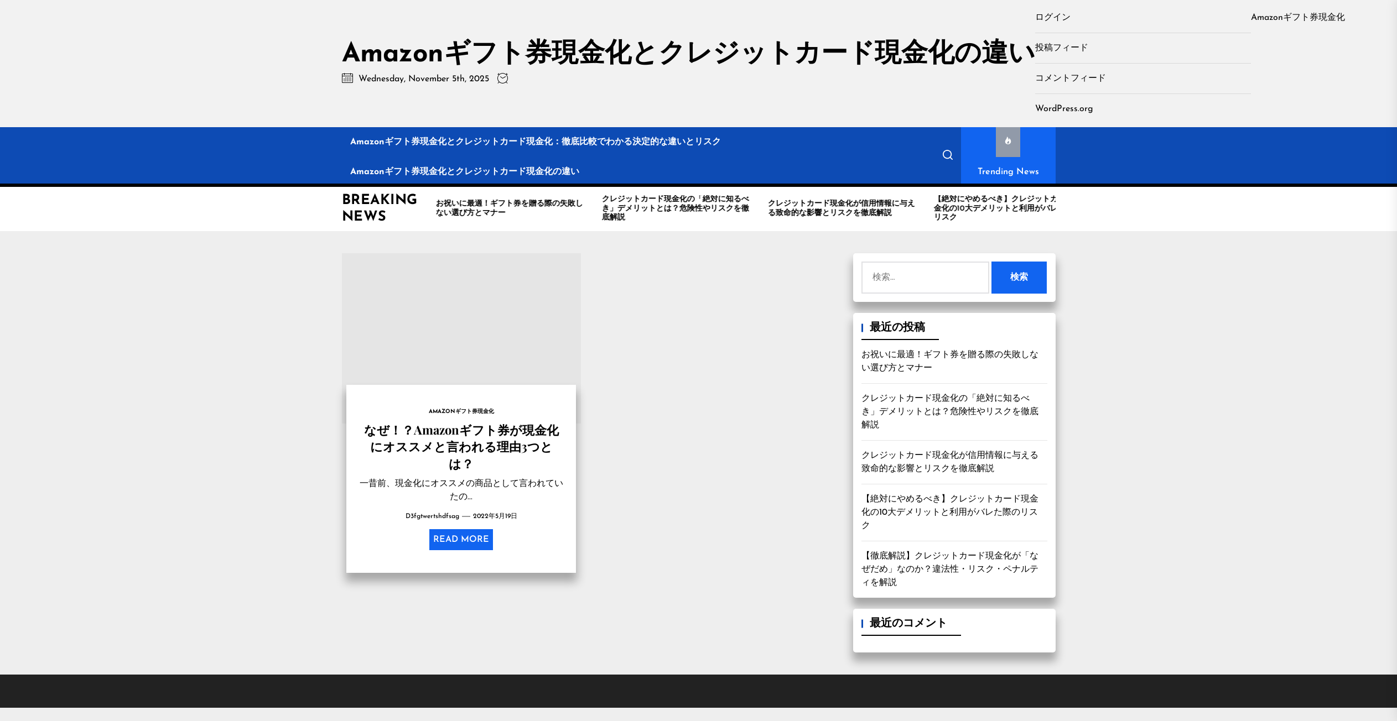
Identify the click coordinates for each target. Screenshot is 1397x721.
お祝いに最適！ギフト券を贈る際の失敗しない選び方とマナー (949, 362)
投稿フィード (1061, 48)
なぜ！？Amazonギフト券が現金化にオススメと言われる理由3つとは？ (461, 446)
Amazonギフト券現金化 (1298, 17)
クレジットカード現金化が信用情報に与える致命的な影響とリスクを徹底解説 (949, 462)
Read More (461, 539)
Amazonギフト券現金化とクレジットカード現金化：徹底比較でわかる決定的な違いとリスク (535, 142)
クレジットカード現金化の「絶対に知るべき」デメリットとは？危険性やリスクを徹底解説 (949, 412)
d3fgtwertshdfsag (432, 516)
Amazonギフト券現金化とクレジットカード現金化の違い (688, 54)
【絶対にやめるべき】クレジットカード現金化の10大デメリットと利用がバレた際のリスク (949, 512)
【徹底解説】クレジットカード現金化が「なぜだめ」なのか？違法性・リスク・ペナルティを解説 (949, 569)
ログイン (1053, 17)
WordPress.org (1064, 109)
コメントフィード (1070, 78)
